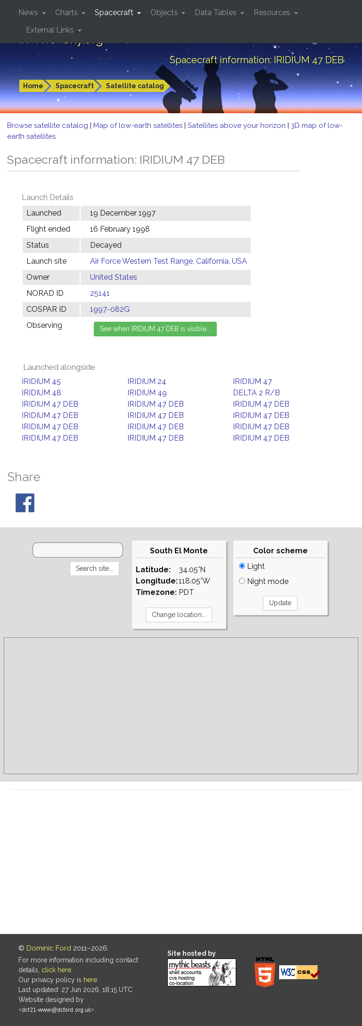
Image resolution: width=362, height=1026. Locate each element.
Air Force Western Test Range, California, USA (168, 261)
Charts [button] (67, 12)
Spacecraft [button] (115, 12)
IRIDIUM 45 (41, 381)
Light (252, 566)
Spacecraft (75, 86)
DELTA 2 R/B (256, 392)
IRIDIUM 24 (146, 381)
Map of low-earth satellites (138, 125)
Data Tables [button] (217, 12)
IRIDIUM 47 (252, 381)
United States (113, 277)
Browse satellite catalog (48, 125)
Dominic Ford (48, 948)
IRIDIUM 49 (147, 392)
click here (56, 970)
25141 (100, 293)
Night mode (263, 581)
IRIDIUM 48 (41, 392)
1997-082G (110, 309)
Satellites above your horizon (238, 125)
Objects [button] (165, 12)
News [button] (29, 12)
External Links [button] (51, 29)
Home (33, 86)
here (90, 980)
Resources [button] (273, 12)
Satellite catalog (135, 86)
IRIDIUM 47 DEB (50, 404)
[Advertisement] (181, 706)
